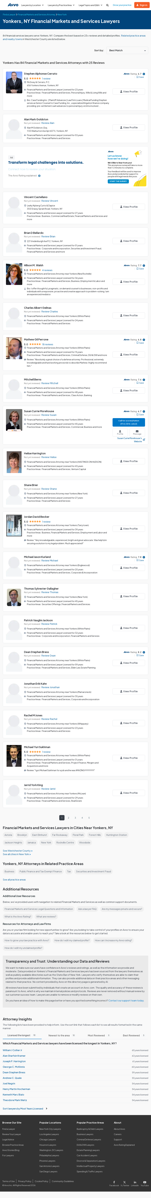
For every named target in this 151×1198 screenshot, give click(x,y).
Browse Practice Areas (13, 1145)
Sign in (142, 5)
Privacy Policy (24, 1181)
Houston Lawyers (47, 1145)
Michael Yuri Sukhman (37, 747)
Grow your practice (122, 5)
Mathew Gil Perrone (36, 339)
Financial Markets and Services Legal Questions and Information (39, 908)
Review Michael (49, 560)
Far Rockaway (59, 834)
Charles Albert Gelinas (37, 307)
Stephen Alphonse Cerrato (40, 73)
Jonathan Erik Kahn (35, 683)
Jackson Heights (13, 842)
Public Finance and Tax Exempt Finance (41, 871)
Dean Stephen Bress (36, 652)
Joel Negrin (9, 1083)
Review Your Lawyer (11, 1134)
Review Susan (48, 414)
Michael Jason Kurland (37, 556)
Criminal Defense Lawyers (89, 1139)
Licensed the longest (22, 1035)
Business (9, 871)
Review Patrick (49, 623)
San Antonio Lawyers (49, 1166)
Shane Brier (31, 485)
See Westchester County (17, 850)
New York (46, 842)
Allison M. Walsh (33, 265)
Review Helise (48, 457)
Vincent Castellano (35, 197)
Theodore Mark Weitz (15, 1100)
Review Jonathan (50, 687)
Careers (117, 1134)
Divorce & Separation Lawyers (91, 1160)
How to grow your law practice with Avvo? (27, 940)
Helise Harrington (35, 453)
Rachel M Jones (33, 715)
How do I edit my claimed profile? (72, 940)
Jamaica (31, 842)
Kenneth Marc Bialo (13, 1094)
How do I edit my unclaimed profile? (23, 947)
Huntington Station (116, 834)
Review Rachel (49, 718)
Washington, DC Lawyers (51, 1150)
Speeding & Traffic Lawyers (90, 1171)
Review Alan (47, 122)
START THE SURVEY (118, 181)
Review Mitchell (49, 383)
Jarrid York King (33, 785)
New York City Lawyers (50, 1129)
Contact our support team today (126, 1000)
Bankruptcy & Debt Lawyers (90, 1129)
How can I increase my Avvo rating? (113, 940)
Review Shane (49, 488)
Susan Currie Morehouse (39, 411)
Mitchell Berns (32, 379)
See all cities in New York (16, 854)
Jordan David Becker (36, 516)
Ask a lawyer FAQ (87, 908)
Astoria (8, 834)
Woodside (84, 842)
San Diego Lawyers (48, 1171)
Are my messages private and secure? (122, 908)
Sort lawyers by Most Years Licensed (25, 1108)
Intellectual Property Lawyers (90, 1166)
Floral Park (78, 834)
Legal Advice (8, 1139)
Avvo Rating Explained (124, 1145)
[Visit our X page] (125, 1183)
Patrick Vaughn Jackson (38, 620)
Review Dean (48, 655)
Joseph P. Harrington (14, 1061)
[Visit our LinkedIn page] (135, 1183)
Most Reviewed (99, 1035)
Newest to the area (62, 1035)
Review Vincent (49, 200)
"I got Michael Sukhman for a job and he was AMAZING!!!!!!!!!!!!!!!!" (65, 770)
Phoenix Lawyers (47, 1160)
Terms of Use (8, 1181)
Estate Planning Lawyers (88, 1150)
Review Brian (48, 236)
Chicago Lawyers (47, 1139)
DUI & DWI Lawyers (85, 1145)
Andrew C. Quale (12, 1077)
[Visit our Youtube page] (144, 1183)
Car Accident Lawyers (87, 1155)
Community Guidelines (63, 1181)
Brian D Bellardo (34, 232)
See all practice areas (14, 879)
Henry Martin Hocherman (16, 1089)
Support (118, 1139)
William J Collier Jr (12, 1050)
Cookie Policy (41, 1181)
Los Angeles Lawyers (49, 1134)
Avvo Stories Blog (10, 1150)
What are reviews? (46, 916)
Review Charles (49, 311)
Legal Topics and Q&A (90, 5)
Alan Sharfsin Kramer (14, 1055)
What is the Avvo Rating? (18, 916)
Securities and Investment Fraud (93, 871)
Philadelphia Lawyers (49, 1155)
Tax (69, 871)
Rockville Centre (65, 842)
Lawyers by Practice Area (61, 5)
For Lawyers (8, 1155)
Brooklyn (22, 834)
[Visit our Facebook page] (115, 1183)
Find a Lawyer (8, 1129)
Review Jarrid (48, 788)
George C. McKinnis (14, 1066)
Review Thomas (49, 592)
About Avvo (119, 1129)
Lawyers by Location (32, 5)
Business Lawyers (85, 1134)
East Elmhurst (39, 834)
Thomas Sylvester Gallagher (41, 588)
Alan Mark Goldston (36, 119)
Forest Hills (95, 834)
